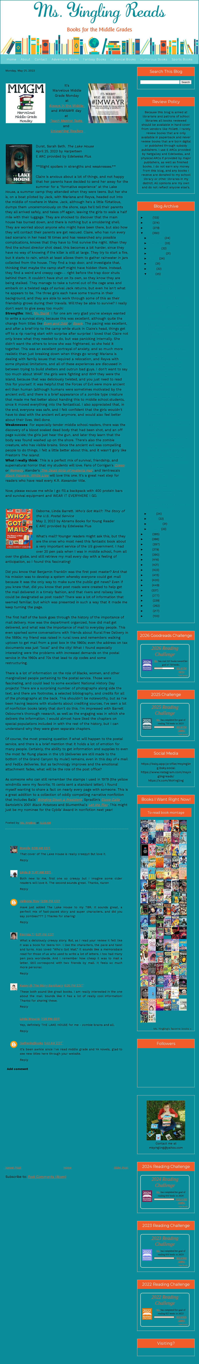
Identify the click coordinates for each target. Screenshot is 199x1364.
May (151, 274)
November (156, 243)
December (156, 238)
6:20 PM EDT (73, 985)
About (25, 59)
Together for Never (162, 414)
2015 (148, 570)
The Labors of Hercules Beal (169, 325)
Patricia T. (27, 934)
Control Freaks (158, 485)
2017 (148, 559)
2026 (149, 217)
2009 (149, 600)
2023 (148, 233)
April (152, 514)
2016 (148, 565)
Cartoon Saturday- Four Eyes (169, 419)
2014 (148, 575)
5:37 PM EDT (44, 934)
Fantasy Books (94, 59)
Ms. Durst (41, 313)
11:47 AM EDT (41, 872)
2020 (149, 544)
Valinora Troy (29, 901)
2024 (149, 228)
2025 (149, 222)
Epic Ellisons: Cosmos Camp (168, 438)
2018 (148, 554)
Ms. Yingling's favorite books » (172, 1028)
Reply (24, 860)
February (155, 524)
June (152, 269)
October (154, 248)
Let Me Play (98, 805)
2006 (149, 616)
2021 (148, 539)
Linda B (25, 872)
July (151, 263)
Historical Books (123, 59)
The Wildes (156, 471)
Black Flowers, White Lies (26, 475)
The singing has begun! (164, 339)
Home (11, 59)
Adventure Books (65, 59)
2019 (148, 549)
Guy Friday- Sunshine (163, 382)
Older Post (121, 1167)
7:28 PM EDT (50, 1019)
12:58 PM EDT (50, 901)
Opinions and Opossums (165, 372)
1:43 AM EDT (53, 1043)
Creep (119, 465)
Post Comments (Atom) (47, 1177)
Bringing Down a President (60, 800)
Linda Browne (30, 1019)
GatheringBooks (31, 1043)
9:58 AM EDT (41, 848)
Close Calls (110, 800)
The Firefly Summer (162, 386)
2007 (149, 611)
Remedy (16, 470)
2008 (149, 606)
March (153, 518)
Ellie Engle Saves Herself (166, 457)
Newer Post (13, 1167)
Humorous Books (153, 59)
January (154, 529)
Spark (78, 323)
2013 (148, 580)
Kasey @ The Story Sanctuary (41, 985)
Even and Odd (55, 323)
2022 (148, 534)
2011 (148, 590)
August (153, 258)
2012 (148, 585)
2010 (148, 595)
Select (152, 433)
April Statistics (158, 499)
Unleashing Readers (67, 131)
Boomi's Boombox (161, 283)
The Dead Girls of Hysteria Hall (66, 470)
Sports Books (182, 59)
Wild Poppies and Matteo (166, 344)
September (157, 253)
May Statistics (158, 279)
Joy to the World (160, 377)
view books (183, 675)
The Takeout (157, 391)
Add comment (17, 1069)
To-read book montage (165, 813)
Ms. (156, 661)
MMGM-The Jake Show (165, 367)
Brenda (25, 848)
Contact (41, 59)
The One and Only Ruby (165, 443)
